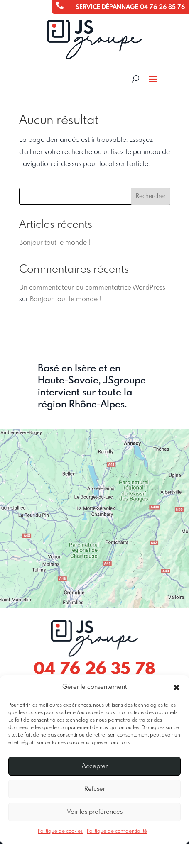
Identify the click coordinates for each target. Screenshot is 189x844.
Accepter (95, 766)
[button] (176, 687)
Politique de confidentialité (117, 831)
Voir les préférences (95, 812)
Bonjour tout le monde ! (54, 242)
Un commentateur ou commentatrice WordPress (92, 287)
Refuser (94, 789)
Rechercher (151, 196)
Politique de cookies (60, 831)
